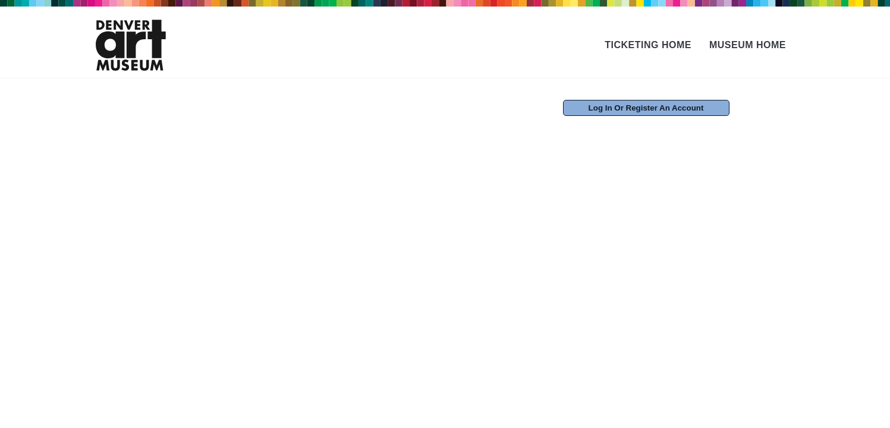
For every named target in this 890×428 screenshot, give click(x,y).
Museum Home (747, 45)
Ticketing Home (648, 45)
